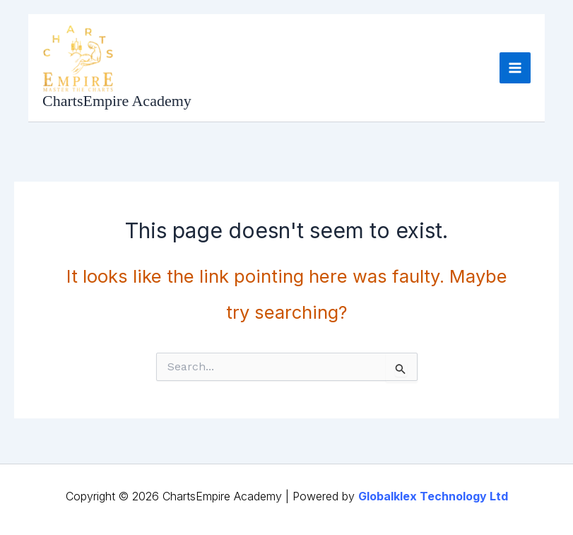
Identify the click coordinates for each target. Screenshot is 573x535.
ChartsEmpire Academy (116, 101)
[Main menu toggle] (515, 67)
